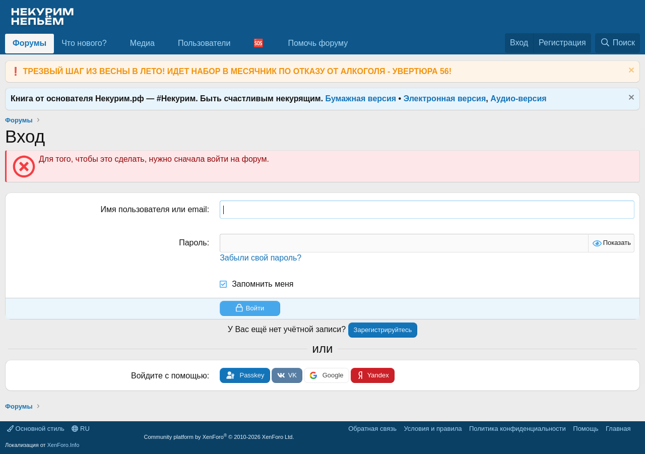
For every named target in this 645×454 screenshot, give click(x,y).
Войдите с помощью (169, 375)
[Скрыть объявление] (630, 71)
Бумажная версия (361, 98)
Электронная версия (445, 98)
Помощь (585, 428)
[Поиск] (617, 42)
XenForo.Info (63, 445)
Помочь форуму (318, 43)
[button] (114, 43)
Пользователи (204, 43)
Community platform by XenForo (219, 437)
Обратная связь (372, 428)
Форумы (29, 43)
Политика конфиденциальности (517, 428)
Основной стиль (35, 428)
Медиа (142, 43)
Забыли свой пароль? (260, 257)
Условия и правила (433, 428)
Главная (618, 428)
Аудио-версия (518, 98)
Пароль (193, 242)
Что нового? (83, 43)
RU (80, 428)
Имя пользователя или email (153, 209)
